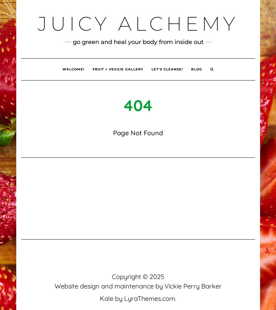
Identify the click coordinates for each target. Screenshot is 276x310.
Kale (106, 298)
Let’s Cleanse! (167, 69)
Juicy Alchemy (138, 24)
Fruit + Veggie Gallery (118, 69)
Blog (196, 69)
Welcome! (73, 69)
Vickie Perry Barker (193, 286)
